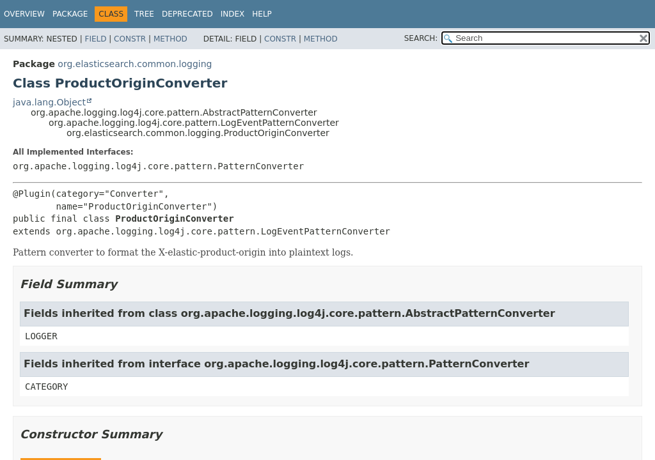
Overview (24, 14)
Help (262, 14)
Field (95, 38)
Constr (130, 38)
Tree (144, 14)
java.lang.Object (49, 102)
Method (170, 38)
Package (70, 14)
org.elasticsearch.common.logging (135, 64)
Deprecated (187, 14)
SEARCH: (421, 38)
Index (233, 14)
